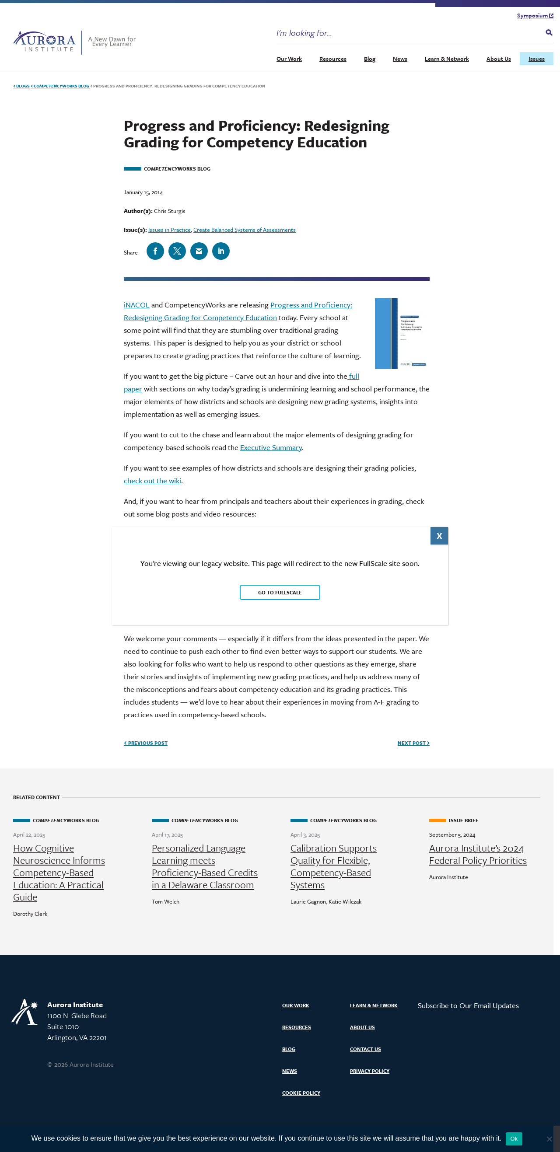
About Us (498, 58)
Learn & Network (447, 58)
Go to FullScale (280, 592)
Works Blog (60, 86)
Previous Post (146, 743)
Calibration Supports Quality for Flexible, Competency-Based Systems (333, 866)
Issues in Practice (169, 229)
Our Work (289, 58)
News (400, 58)
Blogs (21, 86)
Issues (536, 58)
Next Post (414, 743)
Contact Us (365, 1049)
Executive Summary (271, 447)
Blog (369, 58)
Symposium (535, 15)
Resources (332, 58)
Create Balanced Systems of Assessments (244, 229)
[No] (549, 1139)
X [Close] (439, 535)
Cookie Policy (301, 1092)
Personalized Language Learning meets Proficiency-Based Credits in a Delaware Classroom (205, 866)
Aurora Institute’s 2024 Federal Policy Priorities (478, 854)
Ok (514, 1138)
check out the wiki (152, 480)
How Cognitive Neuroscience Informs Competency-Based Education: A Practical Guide (59, 872)
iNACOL (137, 304)
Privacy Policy (369, 1071)
